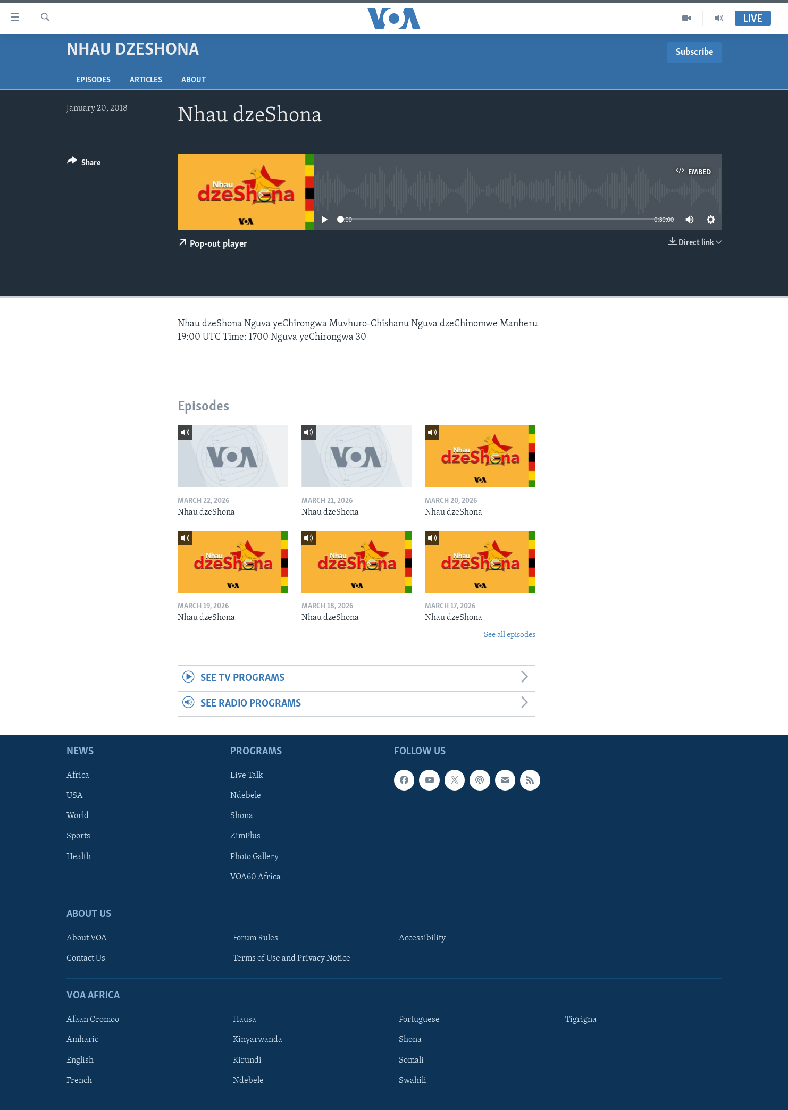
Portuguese (419, 1019)
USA (74, 796)
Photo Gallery (254, 856)
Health (78, 856)
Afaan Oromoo (92, 1019)
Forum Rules (255, 938)
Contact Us (85, 958)
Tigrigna (581, 1019)
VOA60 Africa (255, 877)
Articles (146, 80)
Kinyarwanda (257, 1040)
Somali (411, 1060)
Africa (77, 775)
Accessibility (422, 938)
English (80, 1060)
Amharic (82, 1040)
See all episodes (509, 635)
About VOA (86, 938)
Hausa (244, 1019)
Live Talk (246, 775)
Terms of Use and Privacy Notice (291, 958)
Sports (78, 836)
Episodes (93, 80)
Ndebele (245, 796)
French (79, 1080)
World (77, 816)
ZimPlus (245, 836)
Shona (241, 816)
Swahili (412, 1080)
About (193, 80)
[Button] (83, 164)
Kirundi (247, 1060)
